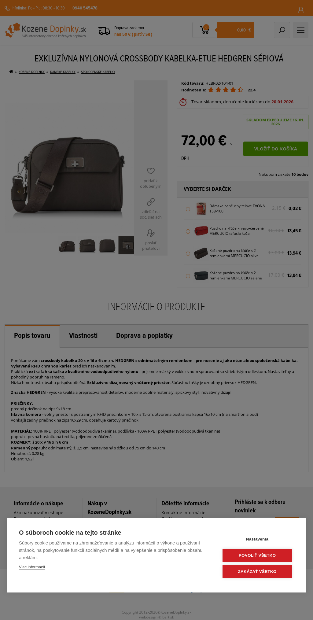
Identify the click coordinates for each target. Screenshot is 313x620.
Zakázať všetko (257, 571)
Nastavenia (257, 539)
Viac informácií (32, 567)
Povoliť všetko (257, 555)
